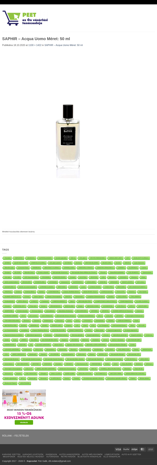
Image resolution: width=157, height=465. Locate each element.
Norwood (43, 378)
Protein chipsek (43, 272)
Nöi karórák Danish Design (53, 359)
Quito (69, 320)
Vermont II (8, 373)
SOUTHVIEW (25, 383)
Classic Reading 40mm (39, 330)
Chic (6, 354)
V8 (31, 345)
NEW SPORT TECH (90, 292)
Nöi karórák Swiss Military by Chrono (84, 272)
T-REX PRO (109, 287)
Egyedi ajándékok (93, 335)
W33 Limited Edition (11, 282)
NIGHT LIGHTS (127, 282)
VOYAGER (53, 282)
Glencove (60, 320)
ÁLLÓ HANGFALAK (111, 457)
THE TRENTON (31, 373)
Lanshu (110, 296)
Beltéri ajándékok (10, 378)
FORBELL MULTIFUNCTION (110, 369)
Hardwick (96, 340)
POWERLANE (40, 282)
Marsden (112, 277)
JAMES (24, 340)
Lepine (144, 267)
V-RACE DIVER (95, 287)
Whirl (132, 325)
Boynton (73, 349)
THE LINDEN (135, 296)
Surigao (7, 272)
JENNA (7, 263)
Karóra (67, 378)
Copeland (45, 301)
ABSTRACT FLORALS (52, 267)
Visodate (58, 364)
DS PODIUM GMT (134, 340)
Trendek (7, 258)
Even (15, 340)
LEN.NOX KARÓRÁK (12, 349)
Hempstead (99, 320)
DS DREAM (54, 354)
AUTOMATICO (101, 373)
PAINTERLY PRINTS (85, 267)
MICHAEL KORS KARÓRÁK (96, 345)
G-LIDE (17, 277)
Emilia (133, 345)
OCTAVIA (68, 263)
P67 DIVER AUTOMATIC (137, 287)
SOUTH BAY (143, 306)
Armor (105, 340)
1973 (77, 320)
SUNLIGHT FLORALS (141, 258)
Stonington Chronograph (13, 369)
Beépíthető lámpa (61, 335)
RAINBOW (36, 267)
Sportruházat (147, 272)
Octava (18, 292)
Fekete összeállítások (87, 316)
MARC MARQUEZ (19, 354)
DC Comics (33, 316)
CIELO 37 (29, 369)
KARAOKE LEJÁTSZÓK (33, 454)
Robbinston (48, 320)
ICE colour (140, 282)
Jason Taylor (38, 296)
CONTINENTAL (54, 292)
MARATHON (147, 349)
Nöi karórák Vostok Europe (31, 359)
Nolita (107, 364)
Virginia (68, 325)
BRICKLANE (69, 306)
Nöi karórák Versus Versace (66, 316)
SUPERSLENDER (45, 258)
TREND (110, 320)
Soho (115, 364)
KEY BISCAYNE (22, 364)
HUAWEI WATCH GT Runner (122, 311)
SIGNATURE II (10, 287)
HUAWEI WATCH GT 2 (12, 296)
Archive (78, 263)
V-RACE (34, 301)
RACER (68, 296)
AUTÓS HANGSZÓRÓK (69, 454)
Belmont (85, 340)
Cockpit (72, 277)
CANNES (121, 267)
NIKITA (127, 263)
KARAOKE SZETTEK (11, 454)
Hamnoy (134, 277)
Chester (7, 306)
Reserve (131, 292)
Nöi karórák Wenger (117, 354)
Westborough (85, 349)
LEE (77, 325)
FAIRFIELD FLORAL (38, 263)
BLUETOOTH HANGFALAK (89, 457)
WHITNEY (36, 364)
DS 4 (23, 316)
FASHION (47, 364)
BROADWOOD (56, 306)
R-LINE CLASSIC (142, 301)
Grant (7, 340)
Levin (83, 287)
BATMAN (94, 311)
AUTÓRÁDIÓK (52, 457)
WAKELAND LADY (116, 258)
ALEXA (23, 325)
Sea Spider (143, 292)
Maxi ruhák (99, 330)
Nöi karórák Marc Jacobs (75, 359)
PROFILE (8, 292)
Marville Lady (9, 267)
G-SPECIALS (55, 378)
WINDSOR (114, 282)
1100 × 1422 (34, 45)
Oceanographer (68, 354)
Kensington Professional (135, 316)
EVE (93, 325)
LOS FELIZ (121, 306)
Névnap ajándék (77, 335)
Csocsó (106, 335)
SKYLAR (141, 325)
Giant (85, 325)
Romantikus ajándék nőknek (116, 378)
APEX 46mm (22, 301)
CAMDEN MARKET (59, 301)
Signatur (36, 320)
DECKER (75, 340)
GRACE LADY (56, 325)
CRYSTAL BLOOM (58, 330)
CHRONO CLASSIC (46, 287)
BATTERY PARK (115, 373)
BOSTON (94, 277)
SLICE (118, 263)
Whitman (149, 364)
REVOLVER (27, 282)
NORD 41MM (69, 373)
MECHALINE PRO (85, 301)
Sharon (92, 354)
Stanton (43, 354)
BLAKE (45, 325)
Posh (136, 320)
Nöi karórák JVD (134, 354)
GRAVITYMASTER (75, 330)
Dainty (136, 349)
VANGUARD (91, 282)
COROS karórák (107, 292)
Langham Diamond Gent (96, 296)
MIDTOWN (121, 287)
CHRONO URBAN (11, 316)
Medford (138, 364)
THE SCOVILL (131, 359)
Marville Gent (29, 272)
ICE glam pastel (55, 263)
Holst (143, 277)
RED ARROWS (82, 311)
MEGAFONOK (9, 457)
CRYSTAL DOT (20, 306)
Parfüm (89, 330)
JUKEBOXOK (51, 454)
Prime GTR (120, 292)
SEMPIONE (9, 311)
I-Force (27, 296)
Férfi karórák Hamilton (95, 359)
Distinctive (81, 354)
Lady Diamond (139, 263)
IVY (128, 258)
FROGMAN (46, 277)
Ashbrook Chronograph (67, 369)
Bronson (26, 320)
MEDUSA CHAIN (92, 306)
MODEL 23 (102, 354)
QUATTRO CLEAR (21, 263)
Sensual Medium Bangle (118, 345)
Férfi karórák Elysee (119, 325)
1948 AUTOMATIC (124, 320)
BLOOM (17, 272)
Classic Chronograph (54, 296)
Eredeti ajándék (61, 258)
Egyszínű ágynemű (114, 330)
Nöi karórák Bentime (11, 359)
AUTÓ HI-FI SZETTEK (131, 454)
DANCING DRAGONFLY (105, 267)
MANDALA (34, 325)
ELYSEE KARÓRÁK (43, 345)
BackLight (32, 378)
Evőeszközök (9, 301)
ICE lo (73, 258)
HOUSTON (83, 369)
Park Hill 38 (138, 369)
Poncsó (103, 272)
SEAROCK (31, 258)
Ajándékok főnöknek (65, 311)
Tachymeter (79, 296)
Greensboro (9, 364)
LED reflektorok (47, 316)
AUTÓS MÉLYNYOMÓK (92, 454)
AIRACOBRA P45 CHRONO (135, 373)
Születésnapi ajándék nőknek (93, 378)
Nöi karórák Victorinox (60, 272)
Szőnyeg (48, 335)
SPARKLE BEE (69, 267)
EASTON (22, 345)
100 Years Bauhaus (31, 277)
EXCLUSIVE (122, 296)
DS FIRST (110, 349)
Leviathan (24, 330)
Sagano (64, 340)
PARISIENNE (96, 364)
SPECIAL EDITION (85, 373)
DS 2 (100, 316)
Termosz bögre (37, 311)
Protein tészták (22, 311)
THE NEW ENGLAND (12, 320)
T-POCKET (87, 320)
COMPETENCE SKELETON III (106, 301)
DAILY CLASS (56, 373)
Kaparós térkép (136, 335)
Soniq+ (43, 306)
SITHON (119, 316)
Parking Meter (29, 292)
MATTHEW (62, 287)
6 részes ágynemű (131, 330)
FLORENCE (133, 267)
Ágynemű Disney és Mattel (13, 335)
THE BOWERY (133, 272)
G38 (103, 277)
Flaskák (76, 378)
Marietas (127, 369)
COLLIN (109, 316)
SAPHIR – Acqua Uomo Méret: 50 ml (63, 45)
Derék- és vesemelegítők (27, 287)
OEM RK (103, 282)
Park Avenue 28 (82, 364)
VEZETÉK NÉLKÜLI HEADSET (30, 457)
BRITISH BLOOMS (92, 263)
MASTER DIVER (59, 277)
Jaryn (72, 301)
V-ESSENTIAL (108, 306)
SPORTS (105, 311)
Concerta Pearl (23, 267)
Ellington (43, 373)
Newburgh (32, 354)
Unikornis (149, 335)
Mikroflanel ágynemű (33, 335)
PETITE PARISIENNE (98, 258)
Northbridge (98, 349)
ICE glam (83, 258)
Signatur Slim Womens (74, 345)
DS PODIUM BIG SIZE (49, 340)
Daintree (139, 311)
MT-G (23, 378)
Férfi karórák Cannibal (114, 359)
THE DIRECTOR (123, 349)
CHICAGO (123, 277)
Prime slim (33, 306)
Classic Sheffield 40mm (71, 292)
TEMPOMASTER (126, 301)
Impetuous (27, 349)
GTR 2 (131, 306)
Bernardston (50, 349)
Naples (18, 373)
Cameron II (64, 282)
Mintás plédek (144, 378)
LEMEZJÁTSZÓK (112, 454)
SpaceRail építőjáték (117, 272)
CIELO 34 (38, 349)
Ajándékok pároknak (120, 335)
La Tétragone (103, 325)
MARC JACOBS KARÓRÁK (46, 369)
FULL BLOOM (126, 364)
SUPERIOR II (77, 282)
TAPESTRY (19, 258)
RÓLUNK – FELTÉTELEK (15, 436)
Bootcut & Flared (10, 383)
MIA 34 (94, 369)
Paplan (133, 378)
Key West (34, 340)
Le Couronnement (11, 330)
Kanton (41, 292)
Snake (80, 306)
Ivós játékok (50, 311)
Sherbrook (62, 349)
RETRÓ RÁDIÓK (68, 457)
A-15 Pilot (83, 277)
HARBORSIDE (10, 345)
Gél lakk (7, 277)
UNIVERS (73, 287)
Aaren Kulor (58, 345)
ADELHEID (144, 359)
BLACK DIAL (107, 263)
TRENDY (69, 364)
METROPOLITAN (10, 325)
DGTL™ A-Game (117, 340)
